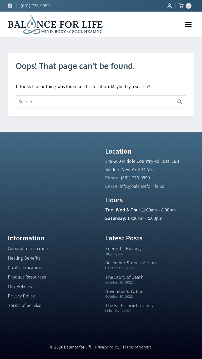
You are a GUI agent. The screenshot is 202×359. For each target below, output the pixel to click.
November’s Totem (124, 291)
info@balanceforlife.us (142, 186)
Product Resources (27, 277)
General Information (28, 248)
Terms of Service (24, 305)
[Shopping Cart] (186, 6)
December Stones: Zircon (130, 263)
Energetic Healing (123, 248)
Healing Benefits (24, 258)
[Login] (170, 5)
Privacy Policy (21, 296)
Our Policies (20, 286)
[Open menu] (188, 24)
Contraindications (25, 267)
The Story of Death (124, 277)
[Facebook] (10, 6)
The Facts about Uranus (129, 305)
